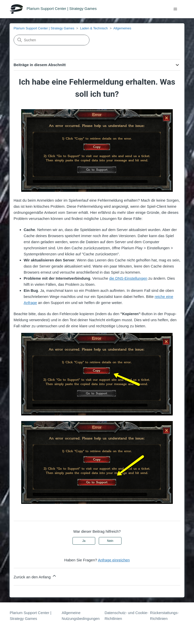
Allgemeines (122, 28)
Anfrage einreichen (114, 560)
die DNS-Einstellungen (128, 278)
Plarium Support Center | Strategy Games (44, 28)
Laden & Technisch (94, 28)
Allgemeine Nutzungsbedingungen (81, 616)
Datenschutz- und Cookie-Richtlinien (126, 616)
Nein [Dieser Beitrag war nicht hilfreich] (110, 541)
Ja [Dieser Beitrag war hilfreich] (84, 541)
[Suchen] (51, 40)
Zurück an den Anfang (35, 576)
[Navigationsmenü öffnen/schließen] (175, 9)
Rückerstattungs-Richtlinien (164, 616)
